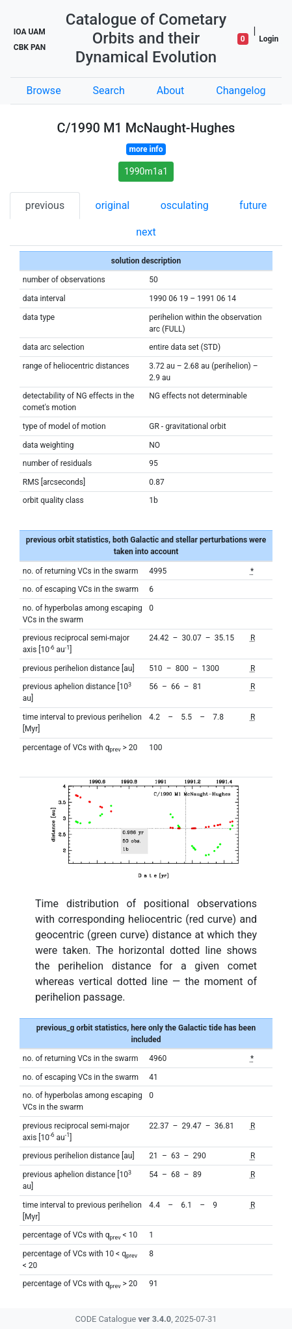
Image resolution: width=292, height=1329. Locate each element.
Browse (43, 90)
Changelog (240, 90)
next (146, 232)
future (253, 205)
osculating (185, 205)
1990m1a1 (146, 171)
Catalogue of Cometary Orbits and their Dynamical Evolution (146, 38)
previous (44, 205)
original (113, 205)
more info (146, 149)
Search (109, 90)
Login (268, 38)
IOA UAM (30, 31)
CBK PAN (30, 47)
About (171, 90)
